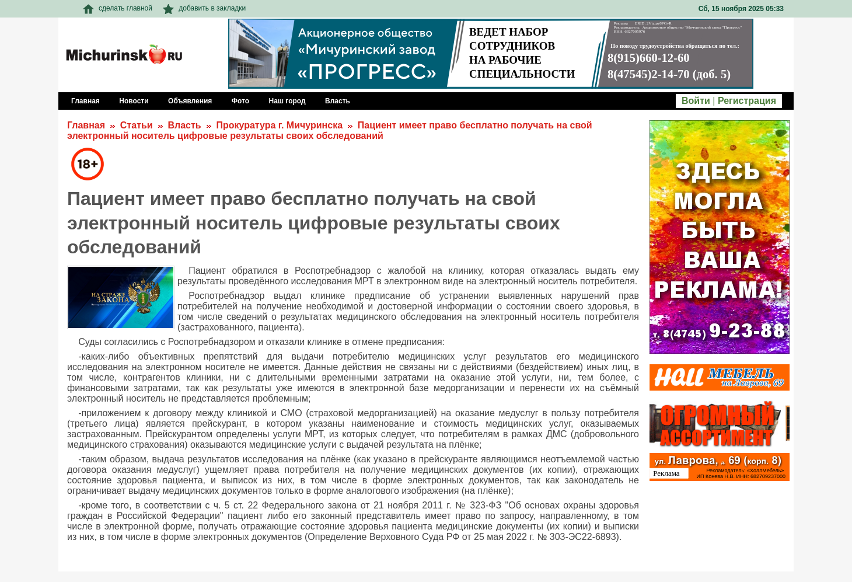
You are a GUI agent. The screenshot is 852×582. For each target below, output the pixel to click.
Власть (184, 125)
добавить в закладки (204, 8)
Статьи (136, 125)
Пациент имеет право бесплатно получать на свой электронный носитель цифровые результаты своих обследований (329, 130)
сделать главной (117, 8)
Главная (86, 125)
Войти (696, 101)
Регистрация (747, 101)
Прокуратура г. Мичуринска (279, 125)
